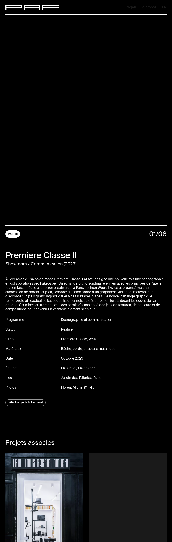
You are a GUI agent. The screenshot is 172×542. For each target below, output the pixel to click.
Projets (99, 7)
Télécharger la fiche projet (25, 402)
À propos (133, 7)
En (165, 7)
